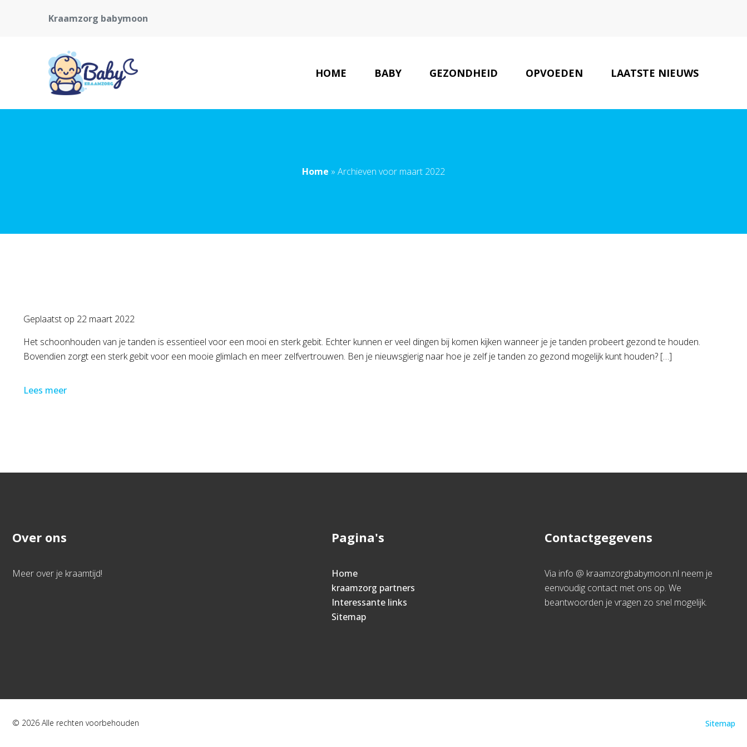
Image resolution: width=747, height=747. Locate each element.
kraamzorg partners (373, 588)
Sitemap (349, 617)
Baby (388, 73)
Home (331, 73)
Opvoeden (554, 73)
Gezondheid (463, 73)
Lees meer (46, 390)
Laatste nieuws (655, 73)
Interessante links (369, 602)
